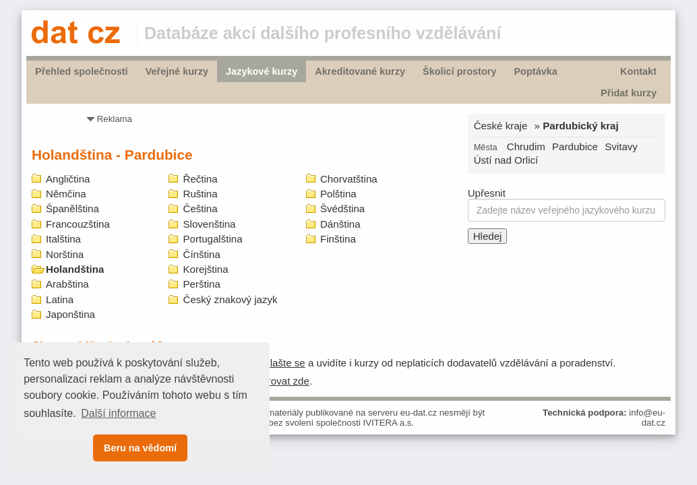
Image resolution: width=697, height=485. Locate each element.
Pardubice (575, 146)
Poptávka (535, 71)
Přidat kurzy (629, 93)
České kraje (501, 125)
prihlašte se (279, 362)
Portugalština (212, 239)
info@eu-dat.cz (647, 418)
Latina (59, 299)
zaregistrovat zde (270, 381)
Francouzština (78, 224)
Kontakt (638, 71)
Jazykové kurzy (261, 71)
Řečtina (200, 179)
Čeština (200, 208)
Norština (65, 254)
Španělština (72, 208)
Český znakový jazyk (230, 299)
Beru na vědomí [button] (140, 448)
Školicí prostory (459, 71)
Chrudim (526, 146)
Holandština (75, 269)
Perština (201, 284)
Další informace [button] (118, 413)
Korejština (205, 269)
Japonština (70, 314)
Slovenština (209, 224)
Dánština (340, 224)
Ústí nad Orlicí (506, 160)
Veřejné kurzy (177, 71)
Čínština (201, 254)
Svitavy (621, 146)
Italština (63, 239)
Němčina (66, 193)
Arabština (67, 284)
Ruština (200, 193)
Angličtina (68, 179)
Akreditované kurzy (360, 71)
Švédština (342, 208)
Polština (338, 193)
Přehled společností (81, 71)
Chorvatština (348, 179)
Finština (338, 239)
